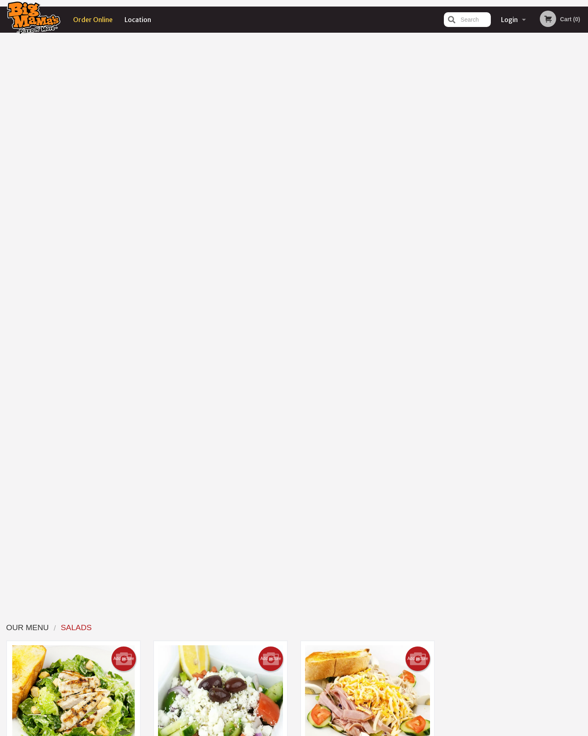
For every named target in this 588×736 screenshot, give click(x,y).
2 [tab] (496, 229)
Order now (110, 245)
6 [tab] (545, 229)
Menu (272, 627)
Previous (447, 176)
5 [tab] (533, 229)
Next (582, 176)
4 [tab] (521, 229)
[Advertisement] (494, 360)
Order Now (514, 50)
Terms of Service (308, 731)
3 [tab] (509, 229)
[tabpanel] (514, 176)
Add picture (124, 88)
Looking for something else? (220, 494)
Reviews (344, 627)
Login (509, 20)
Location (138, 20)
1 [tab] (484, 229)
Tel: (427, 647)
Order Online (93, 20)
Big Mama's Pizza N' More (139, 616)
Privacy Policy (350, 647)
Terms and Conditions (359, 637)
